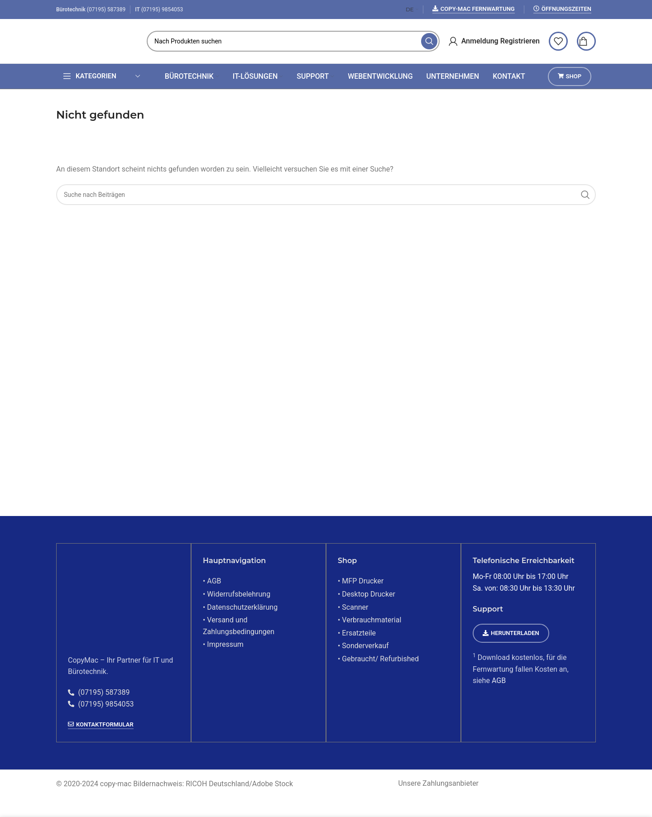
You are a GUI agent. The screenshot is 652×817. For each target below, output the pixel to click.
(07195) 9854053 (162, 9)
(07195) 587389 (106, 9)
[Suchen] (293, 42)
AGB (498, 682)
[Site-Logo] (97, 42)
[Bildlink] (112, 601)
